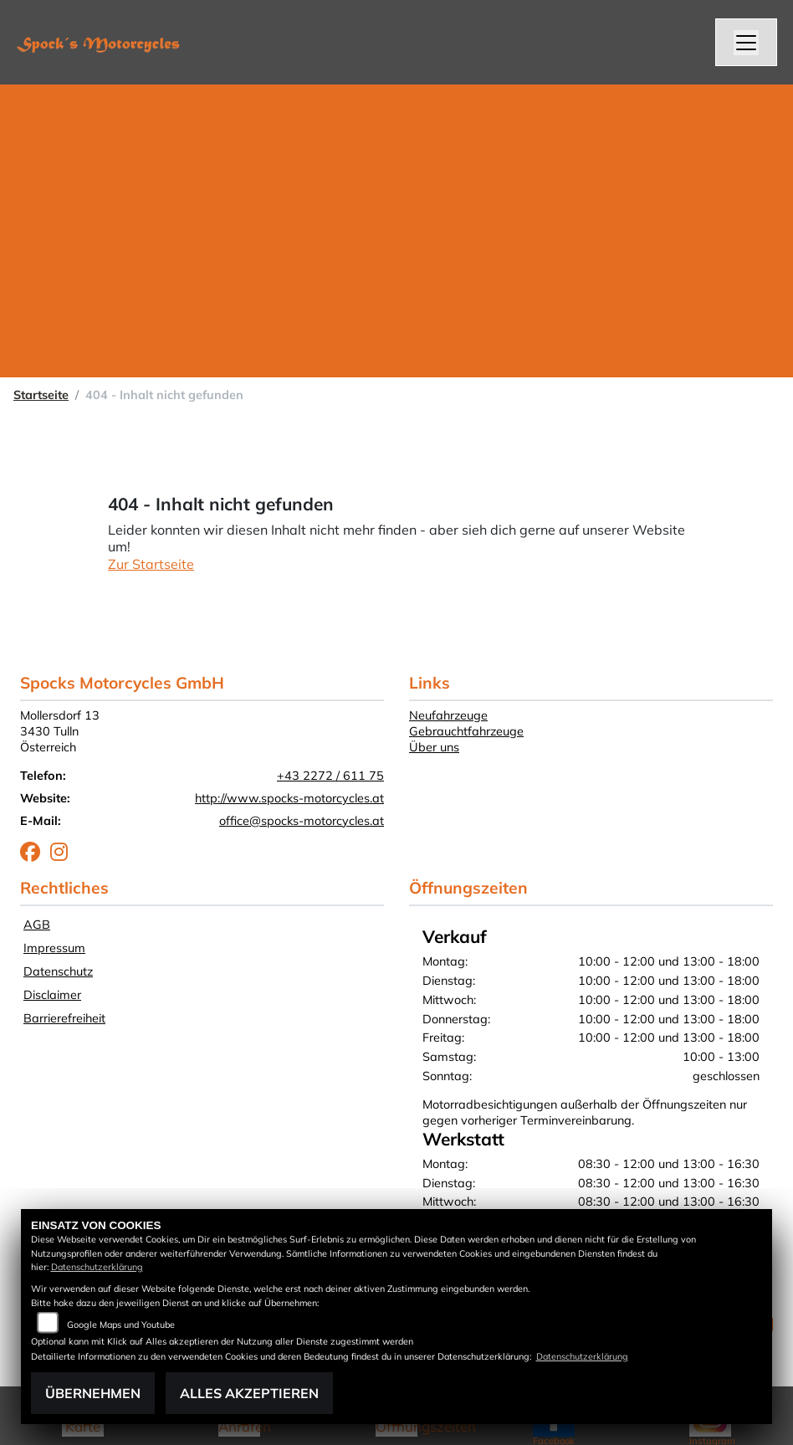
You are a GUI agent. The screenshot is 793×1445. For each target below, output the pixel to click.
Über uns (434, 747)
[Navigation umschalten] (746, 42)
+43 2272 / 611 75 (330, 775)
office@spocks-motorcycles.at (301, 820)
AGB (36, 924)
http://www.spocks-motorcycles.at (289, 798)
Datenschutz (58, 971)
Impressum (54, 948)
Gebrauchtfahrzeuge (466, 731)
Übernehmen (93, 1393)
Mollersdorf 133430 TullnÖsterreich (60, 731)
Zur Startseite (151, 564)
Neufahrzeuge (448, 715)
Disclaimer (52, 994)
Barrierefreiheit (64, 1018)
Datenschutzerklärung (97, 1267)
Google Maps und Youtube (121, 1324)
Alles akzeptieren (249, 1393)
